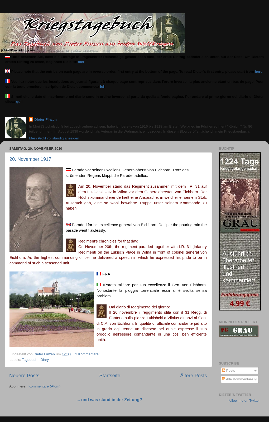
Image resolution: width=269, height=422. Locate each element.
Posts (228, 370)
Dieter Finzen (45, 120)
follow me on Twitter (244, 400)
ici (102, 87)
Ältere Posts (193, 375)
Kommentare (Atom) (44, 386)
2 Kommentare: (87, 354)
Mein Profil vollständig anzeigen (54, 138)
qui (18, 102)
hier (81, 62)
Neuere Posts (24, 375)
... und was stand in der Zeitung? (109, 399)
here (259, 72)
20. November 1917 (30, 159)
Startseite (109, 375)
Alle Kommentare (237, 379)
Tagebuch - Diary (35, 360)
